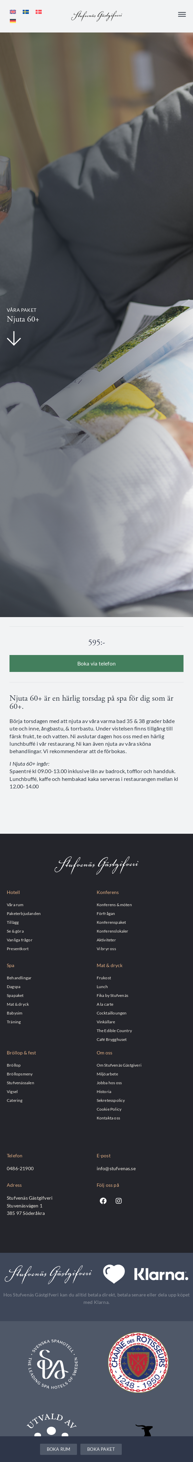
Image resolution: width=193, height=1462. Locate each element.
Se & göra (15, 931)
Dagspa (13, 986)
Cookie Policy (109, 1109)
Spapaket (15, 995)
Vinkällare (106, 1021)
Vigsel (12, 1091)
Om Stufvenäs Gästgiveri (119, 1065)
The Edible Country (114, 1030)
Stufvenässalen (20, 1082)
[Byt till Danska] (38, 11)
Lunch (102, 986)
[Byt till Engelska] (12, 11)
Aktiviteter (106, 939)
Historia (104, 1091)
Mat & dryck (18, 1004)
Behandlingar (19, 977)
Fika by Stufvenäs (112, 995)
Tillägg (13, 922)
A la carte (105, 1004)
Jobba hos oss (109, 1082)
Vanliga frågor (20, 939)
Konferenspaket (111, 922)
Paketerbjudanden (24, 913)
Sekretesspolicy (111, 1100)
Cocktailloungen (112, 1012)
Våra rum (15, 904)
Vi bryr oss (106, 948)
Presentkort (17, 948)
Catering (15, 1100)
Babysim (14, 1012)
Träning (14, 1021)
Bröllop (14, 1065)
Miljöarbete (107, 1073)
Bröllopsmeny (20, 1073)
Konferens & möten (114, 904)
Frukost (104, 977)
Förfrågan (106, 913)
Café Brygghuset (112, 1039)
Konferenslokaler (113, 931)
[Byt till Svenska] (25, 11)
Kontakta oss (108, 1117)
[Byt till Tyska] (12, 20)
